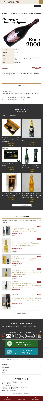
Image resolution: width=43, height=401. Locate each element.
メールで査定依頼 (21, 398)
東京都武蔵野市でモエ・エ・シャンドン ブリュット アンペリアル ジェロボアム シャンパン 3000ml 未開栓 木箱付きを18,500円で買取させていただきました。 (26, 260)
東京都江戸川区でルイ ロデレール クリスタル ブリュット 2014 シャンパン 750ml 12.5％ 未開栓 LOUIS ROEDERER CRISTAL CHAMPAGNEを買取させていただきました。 (25, 243)
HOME (3, 359)
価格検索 (37, 6)
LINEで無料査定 (35, 398)
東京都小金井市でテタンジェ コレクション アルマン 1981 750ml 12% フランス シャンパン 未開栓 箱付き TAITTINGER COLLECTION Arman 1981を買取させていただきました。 (26, 229)
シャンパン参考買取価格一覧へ (21, 205)
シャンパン (21, 359)
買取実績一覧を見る (21, 313)
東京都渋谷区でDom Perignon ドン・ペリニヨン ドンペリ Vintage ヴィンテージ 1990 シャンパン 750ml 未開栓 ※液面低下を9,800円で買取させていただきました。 (26, 285)
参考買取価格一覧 (11, 359)
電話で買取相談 (7, 398)
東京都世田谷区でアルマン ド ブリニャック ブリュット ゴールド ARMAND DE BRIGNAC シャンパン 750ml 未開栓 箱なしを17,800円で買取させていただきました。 (26, 272)
